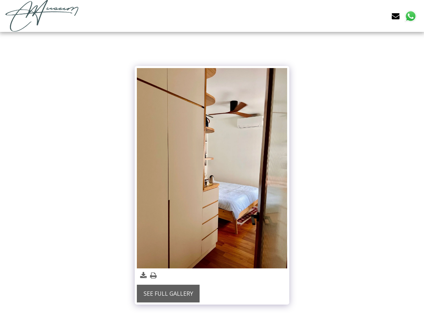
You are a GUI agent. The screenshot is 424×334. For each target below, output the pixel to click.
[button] (395, 16)
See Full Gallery (168, 293)
